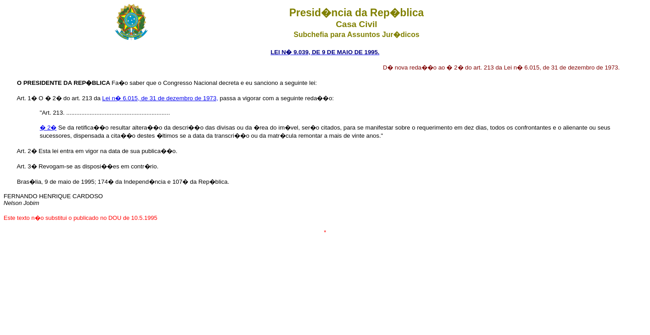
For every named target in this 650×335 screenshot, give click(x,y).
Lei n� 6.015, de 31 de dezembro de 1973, (160, 98)
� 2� (48, 127)
